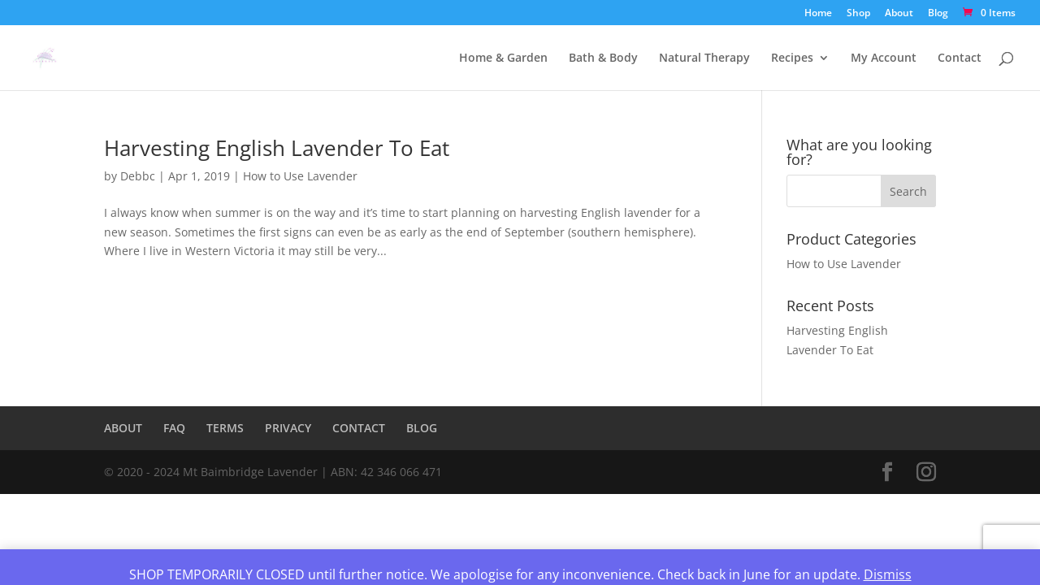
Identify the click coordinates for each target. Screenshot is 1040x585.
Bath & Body (603, 58)
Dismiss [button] (888, 574)
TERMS (225, 428)
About (899, 14)
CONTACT (358, 428)
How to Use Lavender (300, 176)
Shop (858, 14)
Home (818, 14)
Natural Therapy (704, 58)
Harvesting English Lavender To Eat (276, 147)
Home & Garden (503, 58)
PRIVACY (288, 428)
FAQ (174, 428)
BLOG (421, 428)
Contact (960, 58)
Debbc (137, 176)
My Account (883, 58)
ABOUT (123, 428)
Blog (938, 14)
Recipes (792, 58)
